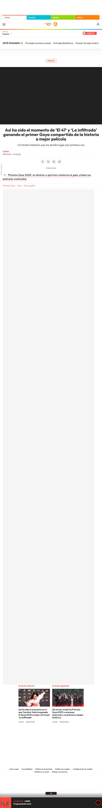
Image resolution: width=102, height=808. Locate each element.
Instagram (34, 732)
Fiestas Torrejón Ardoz (87, 43)
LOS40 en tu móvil (41, 772)
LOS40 (7, 18)
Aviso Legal (14, 769)
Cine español (29, 185)
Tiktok (40, 732)
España (6, 34)
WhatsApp (54, 161)
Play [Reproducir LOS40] (98, 802)
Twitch (62, 732)
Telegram (59, 161)
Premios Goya (9, 185)
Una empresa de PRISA (51, 781)
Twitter (48, 161)
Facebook (42, 161)
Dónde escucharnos (60, 772)
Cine (19, 185)
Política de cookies (62, 769)
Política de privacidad (43, 769)
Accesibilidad (27, 769)
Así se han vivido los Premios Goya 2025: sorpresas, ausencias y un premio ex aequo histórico (67, 713)
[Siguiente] (97, 43)
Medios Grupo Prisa (51, 788)
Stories (68, 732)
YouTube (45, 732)
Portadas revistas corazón (38, 43)
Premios (51, 61)
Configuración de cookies (83, 769)
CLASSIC (31, 18)
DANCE (56, 18)
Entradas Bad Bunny (63, 43)
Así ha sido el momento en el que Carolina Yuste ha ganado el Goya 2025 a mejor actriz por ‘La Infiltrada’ (34, 713)
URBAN (80, 18)
